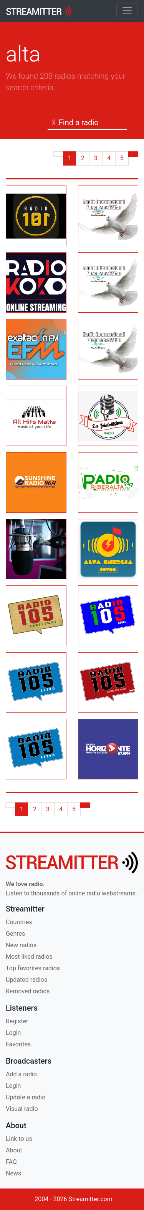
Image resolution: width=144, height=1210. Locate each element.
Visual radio (22, 1108)
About (14, 1150)
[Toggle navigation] (127, 10)
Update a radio (25, 1097)
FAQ (11, 1161)
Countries (19, 922)
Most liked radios (29, 956)
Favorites (18, 1044)
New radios (21, 945)
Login (13, 1032)
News (13, 1173)
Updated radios (26, 979)
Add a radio (21, 1074)
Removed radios (28, 991)
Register (17, 1021)
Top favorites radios (33, 968)
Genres (15, 933)
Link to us (19, 1138)
